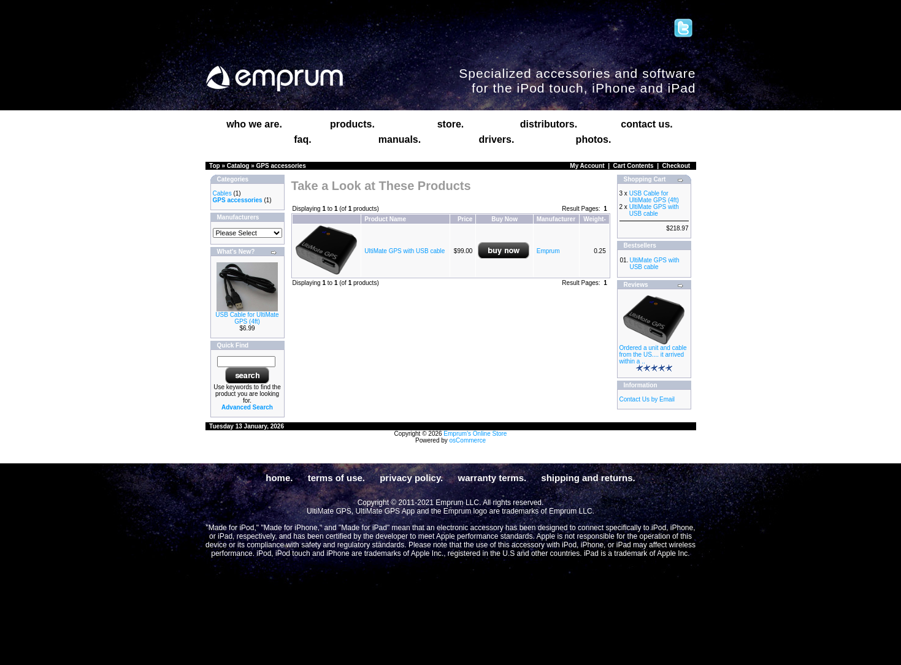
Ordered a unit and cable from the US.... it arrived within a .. (653, 354)
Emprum (548, 251)
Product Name (385, 219)
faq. (302, 139)
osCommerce (468, 440)
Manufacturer (556, 219)
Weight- (594, 219)
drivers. (497, 139)
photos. (594, 139)
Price (465, 219)
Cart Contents (633, 165)
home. (279, 478)
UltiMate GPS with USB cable (404, 251)
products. (352, 124)
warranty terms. (492, 478)
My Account (587, 165)
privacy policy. (411, 478)
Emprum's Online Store (475, 433)
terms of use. (336, 478)
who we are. (254, 124)
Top (214, 165)
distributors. (548, 124)
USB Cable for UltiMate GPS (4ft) (246, 318)
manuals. (399, 139)
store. (450, 124)
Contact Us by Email (647, 399)
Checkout (676, 165)
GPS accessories (281, 165)
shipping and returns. (588, 478)
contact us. (646, 124)
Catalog (238, 165)
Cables (222, 193)
